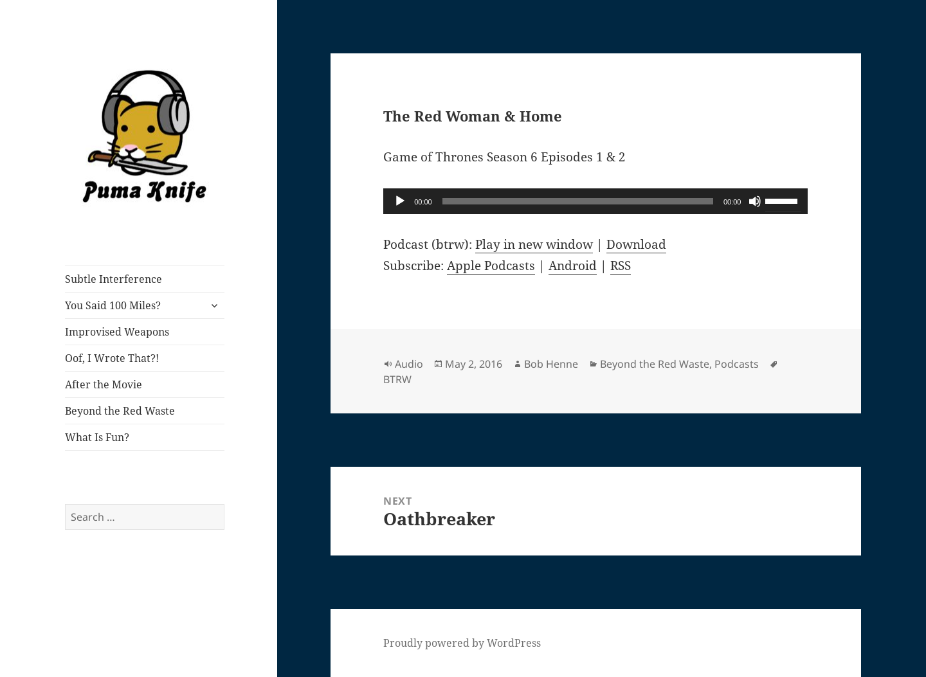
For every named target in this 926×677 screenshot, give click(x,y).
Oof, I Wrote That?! (112, 358)
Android (573, 265)
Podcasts (736, 364)
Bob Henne (551, 364)
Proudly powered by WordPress (462, 643)
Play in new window (534, 244)
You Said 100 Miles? (113, 305)
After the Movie (103, 384)
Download (636, 244)
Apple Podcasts (491, 265)
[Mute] (755, 201)
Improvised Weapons (117, 332)
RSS (620, 265)
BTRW (397, 379)
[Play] (400, 201)
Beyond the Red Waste (120, 411)
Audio (409, 364)
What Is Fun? (97, 437)
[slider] (577, 201)
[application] (595, 201)
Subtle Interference (113, 279)
